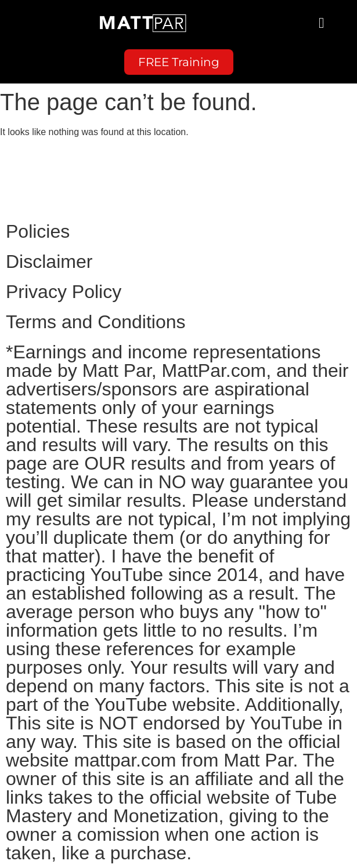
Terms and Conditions (95, 321)
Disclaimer (49, 261)
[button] (321, 23)
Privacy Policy (63, 291)
